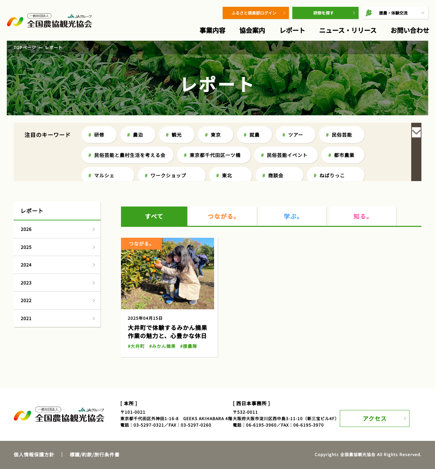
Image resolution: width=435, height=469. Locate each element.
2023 (26, 248)
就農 (254, 134)
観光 (177, 134)
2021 (26, 283)
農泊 (138, 134)
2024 (26, 230)
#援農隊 (185, 311)
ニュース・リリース (348, 30)
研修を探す (323, 13)
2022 (26, 265)
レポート (292, 30)
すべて (154, 181)
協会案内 (252, 30)
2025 (26, 212)
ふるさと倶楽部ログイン (253, 13)
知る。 (363, 181)
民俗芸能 (342, 134)
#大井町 (136, 311)
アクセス (380, 379)
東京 (216, 134)
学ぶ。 (293, 181)
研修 (99, 134)
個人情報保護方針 (34, 419)
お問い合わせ (409, 30)
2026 (26, 194)
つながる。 (224, 181)
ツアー (295, 134)
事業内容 (212, 30)
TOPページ (25, 47)
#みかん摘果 (160, 311)
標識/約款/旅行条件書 (95, 419)
